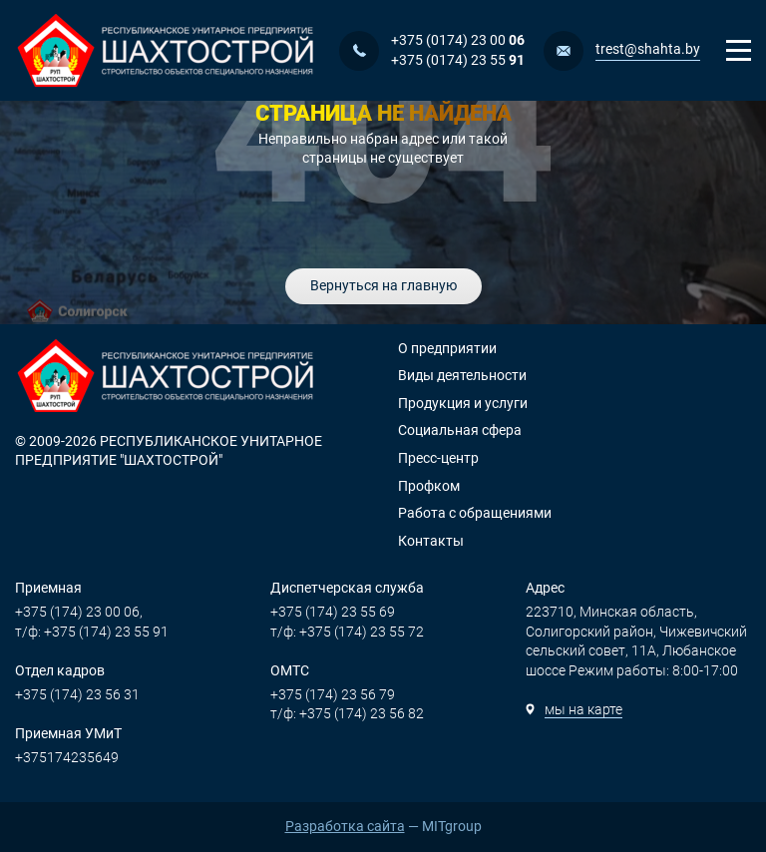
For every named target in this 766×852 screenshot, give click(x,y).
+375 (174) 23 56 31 (77, 694)
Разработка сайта (345, 826)
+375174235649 (67, 757)
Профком (429, 486)
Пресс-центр (438, 458)
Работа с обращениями (475, 513)
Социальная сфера (460, 430)
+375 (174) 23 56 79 (332, 694)
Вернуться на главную (383, 285)
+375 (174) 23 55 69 (332, 612)
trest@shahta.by (647, 49)
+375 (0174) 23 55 (458, 60)
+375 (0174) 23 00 (458, 40)
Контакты (431, 541)
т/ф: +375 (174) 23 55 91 (92, 631)
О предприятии (447, 348)
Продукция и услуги (463, 403)
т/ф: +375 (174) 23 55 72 (347, 631)
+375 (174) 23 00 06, (79, 612)
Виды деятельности (462, 375)
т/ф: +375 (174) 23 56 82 (347, 713)
